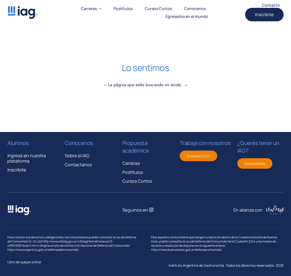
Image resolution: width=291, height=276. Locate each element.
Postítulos (132, 172)
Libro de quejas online (24, 262)
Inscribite (16, 170)
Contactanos (78, 165)
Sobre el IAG (77, 155)
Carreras (131, 163)
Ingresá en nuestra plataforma (26, 158)
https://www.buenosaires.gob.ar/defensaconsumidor (186, 250)
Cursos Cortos (137, 181)
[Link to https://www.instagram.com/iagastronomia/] (151, 209)
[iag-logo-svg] (22, 8)
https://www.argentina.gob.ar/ (27, 250)
